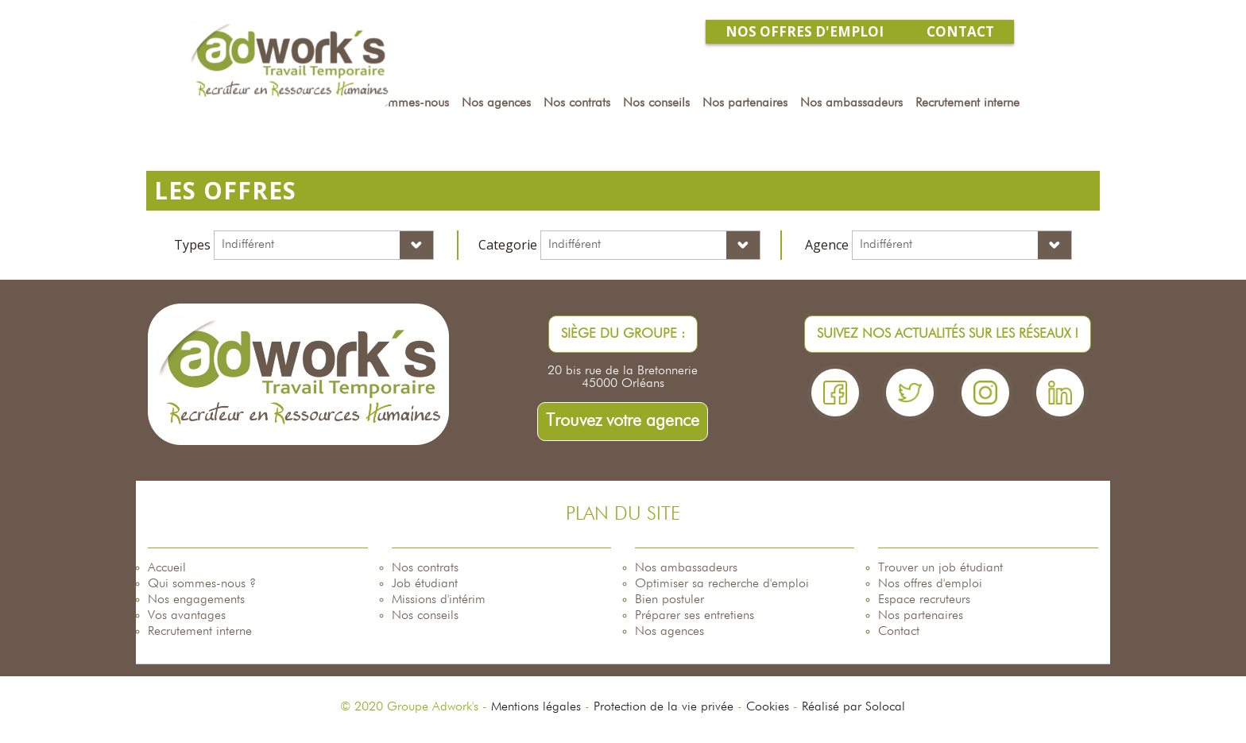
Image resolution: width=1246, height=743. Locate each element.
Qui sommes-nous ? (202, 584)
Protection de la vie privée (663, 707)
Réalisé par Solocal (853, 707)
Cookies (767, 707)
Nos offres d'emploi (930, 584)
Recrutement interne (200, 631)
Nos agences (669, 631)
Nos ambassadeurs (686, 568)
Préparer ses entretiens (694, 615)
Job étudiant (425, 584)
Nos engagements (196, 600)
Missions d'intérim (439, 600)
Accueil (167, 568)
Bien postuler (669, 600)
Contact (898, 631)
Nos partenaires (920, 615)
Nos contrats (425, 568)
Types (192, 244)
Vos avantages (187, 615)
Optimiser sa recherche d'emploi (722, 584)
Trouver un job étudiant (940, 568)
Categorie (507, 244)
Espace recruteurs (924, 600)
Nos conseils (425, 615)
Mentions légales (536, 707)
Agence (827, 244)
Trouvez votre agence (622, 421)
